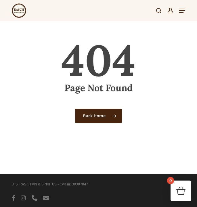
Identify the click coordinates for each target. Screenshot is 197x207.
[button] (182, 11)
